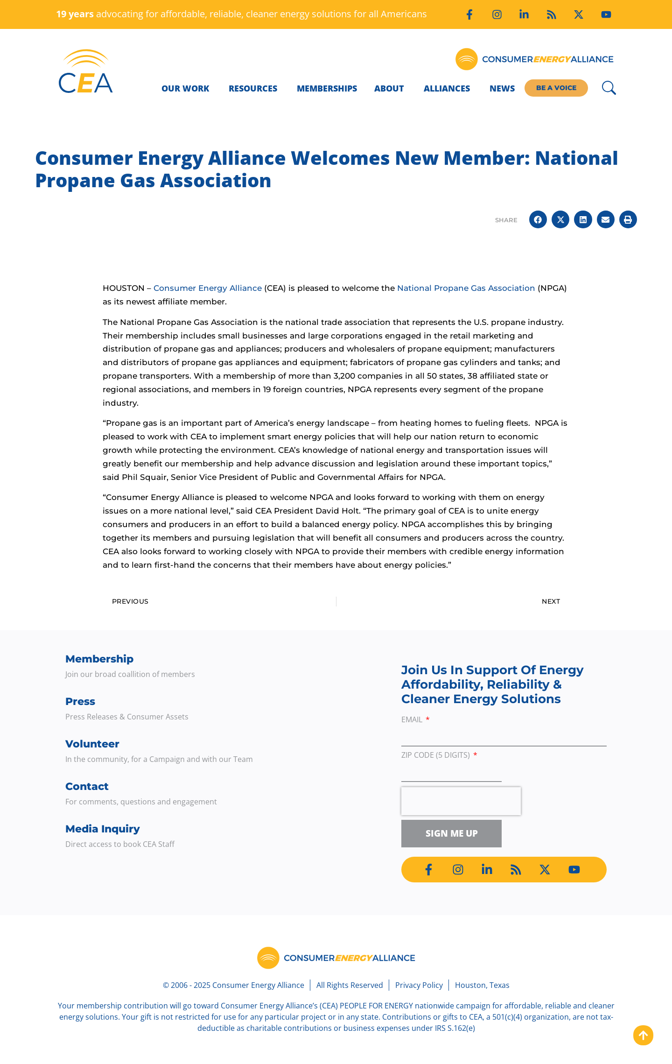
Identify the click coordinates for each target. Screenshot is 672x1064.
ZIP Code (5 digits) (436, 755)
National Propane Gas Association (466, 288)
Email (412, 720)
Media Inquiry (102, 829)
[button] (538, 219)
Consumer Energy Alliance (208, 288)
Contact (87, 786)
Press (80, 701)
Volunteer (92, 744)
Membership (99, 659)
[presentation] (461, 801)
